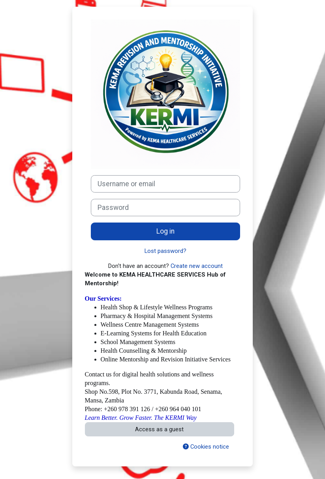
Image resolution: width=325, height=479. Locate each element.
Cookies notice (206, 446)
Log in (165, 231)
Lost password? (165, 250)
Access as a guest (159, 429)
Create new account (197, 265)
